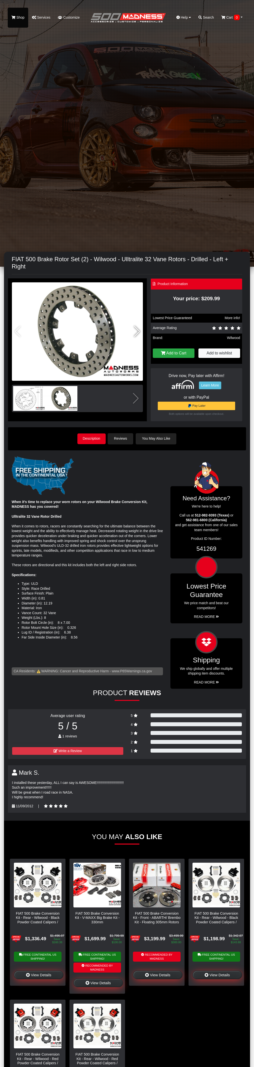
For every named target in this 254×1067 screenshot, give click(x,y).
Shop (18, 17)
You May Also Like (157, 438)
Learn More (210, 385)
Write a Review (68, 750)
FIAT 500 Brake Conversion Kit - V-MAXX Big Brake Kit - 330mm (97, 917)
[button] (137, 331)
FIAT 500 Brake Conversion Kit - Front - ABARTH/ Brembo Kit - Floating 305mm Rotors (157, 917)
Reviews (121, 438)
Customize (69, 17)
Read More (206, 616)
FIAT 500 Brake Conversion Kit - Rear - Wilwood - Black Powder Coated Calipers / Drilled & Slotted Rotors (38, 919)
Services (41, 17)
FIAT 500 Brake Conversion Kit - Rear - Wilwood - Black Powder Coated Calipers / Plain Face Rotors (216, 919)
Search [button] (206, 17)
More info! (232, 318)
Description (91, 438)
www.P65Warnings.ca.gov (132, 671)
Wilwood (233, 338)
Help (183, 17)
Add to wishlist (219, 353)
